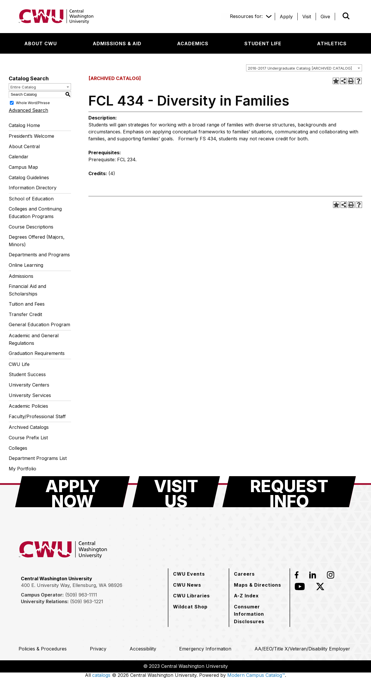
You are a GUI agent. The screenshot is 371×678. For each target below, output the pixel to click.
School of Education (31, 199)
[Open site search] (346, 16)
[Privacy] (98, 648)
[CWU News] (187, 585)
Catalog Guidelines (29, 177)
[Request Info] (289, 491)
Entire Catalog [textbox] (23, 87)
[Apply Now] (72, 491)
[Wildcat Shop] (190, 606)
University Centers (29, 385)
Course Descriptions (31, 227)
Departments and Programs (39, 255)
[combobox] (304, 67)
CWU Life (19, 364)
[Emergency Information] (205, 648)
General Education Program (39, 324)
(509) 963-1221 (86, 601)
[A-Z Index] (246, 595)
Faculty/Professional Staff (37, 416)
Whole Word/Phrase (33, 102)
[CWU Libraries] (191, 595)
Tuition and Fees (27, 304)
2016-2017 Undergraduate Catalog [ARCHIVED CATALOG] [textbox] (300, 68)
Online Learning (26, 265)
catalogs (101, 675)
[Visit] (306, 16)
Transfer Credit (25, 314)
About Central (24, 146)
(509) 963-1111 (81, 595)
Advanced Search (28, 110)
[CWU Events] (189, 574)
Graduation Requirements (37, 353)
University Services (30, 395)
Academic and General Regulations (34, 339)
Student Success (27, 374)
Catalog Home (24, 125)
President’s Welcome (31, 136)
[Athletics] (331, 43)
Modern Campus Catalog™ (256, 675)
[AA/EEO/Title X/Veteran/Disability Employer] (302, 648)
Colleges (18, 448)
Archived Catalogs (29, 427)
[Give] (325, 16)
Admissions (21, 276)
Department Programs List (38, 458)
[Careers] (244, 574)
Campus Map (23, 167)
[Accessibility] (143, 648)
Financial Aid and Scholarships (27, 290)
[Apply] (286, 16)
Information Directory (33, 188)
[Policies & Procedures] (42, 648)
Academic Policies (28, 406)
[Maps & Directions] (257, 585)
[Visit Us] (176, 491)
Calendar (18, 156)
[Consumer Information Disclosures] (259, 614)
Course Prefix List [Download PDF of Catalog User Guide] (28, 437)
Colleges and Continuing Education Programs (35, 212)
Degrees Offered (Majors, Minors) (37, 240)
